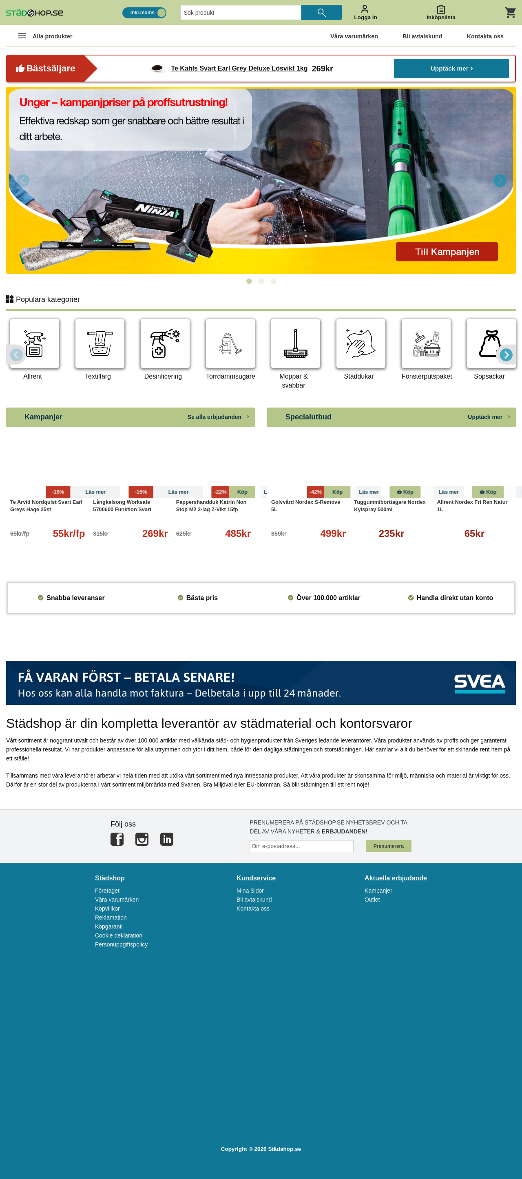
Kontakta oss (253, 908)
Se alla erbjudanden (218, 417)
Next (499, 180)
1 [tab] (249, 281)
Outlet (372, 899)
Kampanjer (378, 890)
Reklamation (111, 917)
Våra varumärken (117, 899)
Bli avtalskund (254, 899)
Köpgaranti (109, 926)
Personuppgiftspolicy (121, 944)
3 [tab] (273, 281)
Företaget (107, 890)
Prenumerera (389, 846)
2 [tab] (261, 281)
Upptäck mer (451, 68)
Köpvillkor (107, 908)
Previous (22, 180)
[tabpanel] (261, 180)
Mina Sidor (250, 890)
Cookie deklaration (118, 935)
